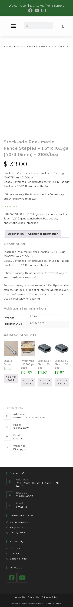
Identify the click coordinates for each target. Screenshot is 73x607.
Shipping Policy (18, 558)
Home (7, 46)
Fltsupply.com (21, 449)
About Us (15, 548)
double (53, 218)
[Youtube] (22, 577)
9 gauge (23, 218)
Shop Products (18, 527)
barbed (37, 218)
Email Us (18, 438)
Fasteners (19, 46)
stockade (32, 223)
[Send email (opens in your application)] (43, 10)
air (30, 218)
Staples (33, 46)
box (45, 218)
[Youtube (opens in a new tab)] (37, 10)
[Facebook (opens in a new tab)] (30, 10)
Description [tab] (16, 233)
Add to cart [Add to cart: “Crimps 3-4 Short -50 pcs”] (45, 382)
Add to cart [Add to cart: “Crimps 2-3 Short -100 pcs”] (62, 382)
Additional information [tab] (43, 233)
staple (22, 223)
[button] (13, 26)
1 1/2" (13, 218)
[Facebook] (11, 577)
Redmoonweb (55, 603)
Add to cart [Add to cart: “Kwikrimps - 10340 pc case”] (28, 382)
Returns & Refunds (20, 522)
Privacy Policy (17, 532)
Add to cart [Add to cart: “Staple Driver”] (11, 378)
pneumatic (10, 223)
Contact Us (16, 553)
